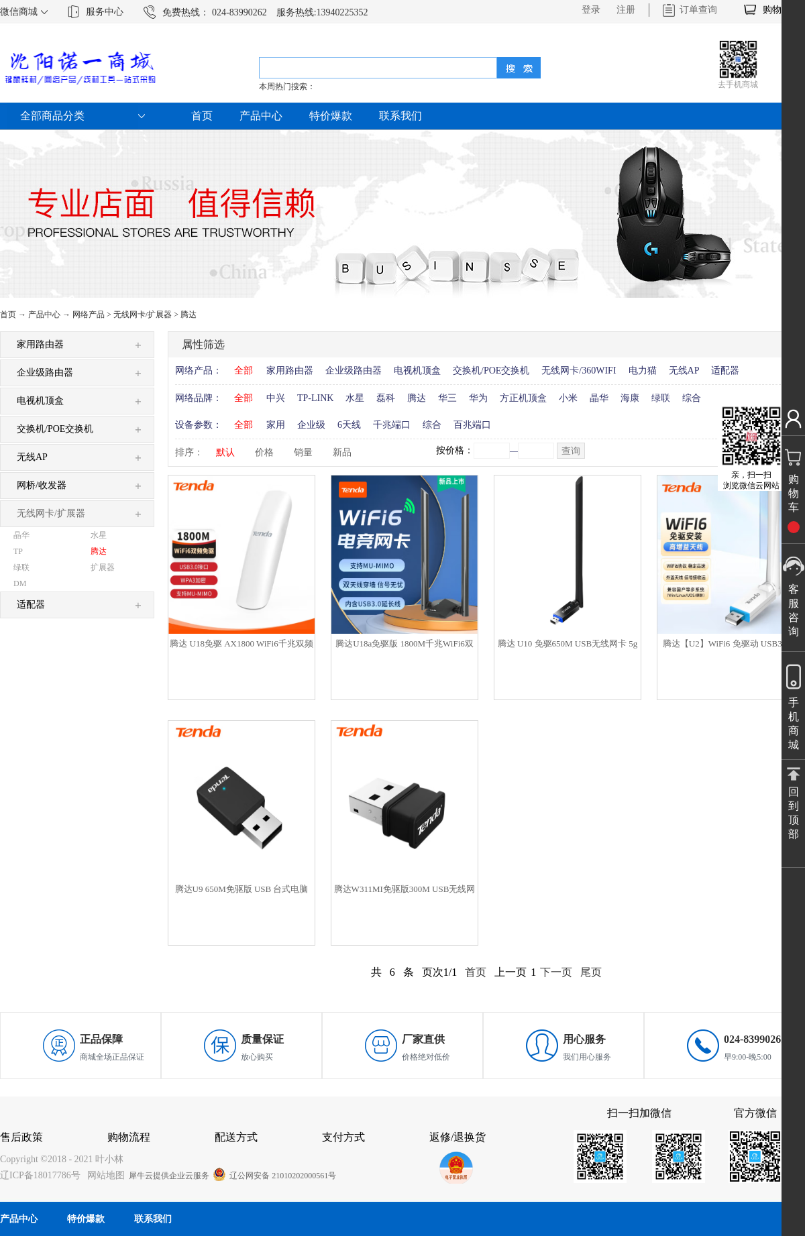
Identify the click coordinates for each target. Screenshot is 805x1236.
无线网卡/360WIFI (578, 371)
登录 (591, 10)
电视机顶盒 (417, 371)
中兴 (275, 398)
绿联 (660, 398)
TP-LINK (315, 398)
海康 (630, 398)
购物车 (777, 10)
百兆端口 (472, 425)
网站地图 (104, 1175)
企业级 (311, 425)
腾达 (188, 314)
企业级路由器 (353, 371)
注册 (625, 10)
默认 (225, 452)
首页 (202, 115)
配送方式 (236, 1137)
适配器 (725, 371)
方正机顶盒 (523, 398)
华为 (478, 398)
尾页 (591, 972)
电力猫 (643, 371)
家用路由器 (289, 371)
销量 (303, 452)
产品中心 (44, 314)
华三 (447, 398)
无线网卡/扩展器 (142, 314)
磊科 (385, 398)
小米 (568, 398)
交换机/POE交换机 (491, 371)
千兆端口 (392, 425)
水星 (354, 398)
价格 (264, 452)
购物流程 (128, 1137)
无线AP (684, 371)
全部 (243, 371)
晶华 (599, 398)
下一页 (556, 972)
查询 (570, 451)
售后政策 (21, 1137)
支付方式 (343, 1137)
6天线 (349, 425)
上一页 (510, 972)
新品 (342, 452)
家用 (275, 425)
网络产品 (88, 314)
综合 (691, 398)
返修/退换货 (457, 1137)
